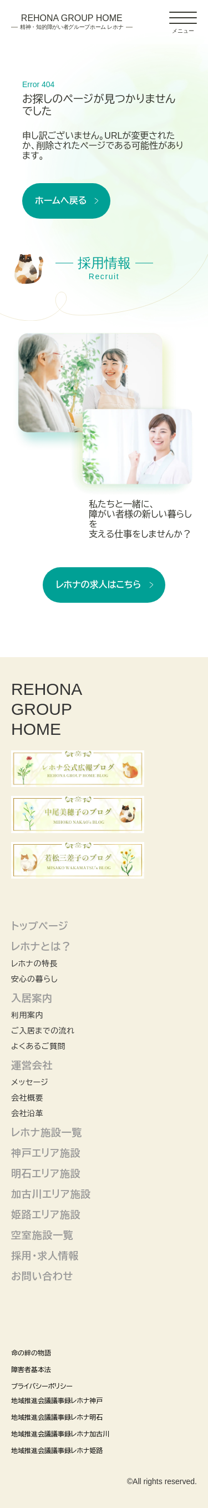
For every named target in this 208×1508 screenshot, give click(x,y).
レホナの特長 (34, 963)
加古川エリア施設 (51, 1194)
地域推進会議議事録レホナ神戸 (57, 1401)
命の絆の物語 (31, 1353)
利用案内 (27, 1015)
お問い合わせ (42, 1276)
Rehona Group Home (72, 22)
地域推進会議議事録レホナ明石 (57, 1417)
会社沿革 (27, 1113)
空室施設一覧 (42, 1235)
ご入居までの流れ (43, 1030)
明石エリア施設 (45, 1173)
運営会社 (32, 1065)
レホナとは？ (41, 946)
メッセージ (29, 1082)
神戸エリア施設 (45, 1153)
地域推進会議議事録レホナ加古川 (60, 1434)
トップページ (39, 926)
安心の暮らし (34, 979)
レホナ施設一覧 (46, 1132)
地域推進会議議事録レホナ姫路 (57, 1451)
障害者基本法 (31, 1370)
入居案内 (32, 998)
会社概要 (27, 1097)
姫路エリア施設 (45, 1214)
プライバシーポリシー (42, 1386)
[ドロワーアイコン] (183, 18)
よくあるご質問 (38, 1046)
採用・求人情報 (45, 1256)
